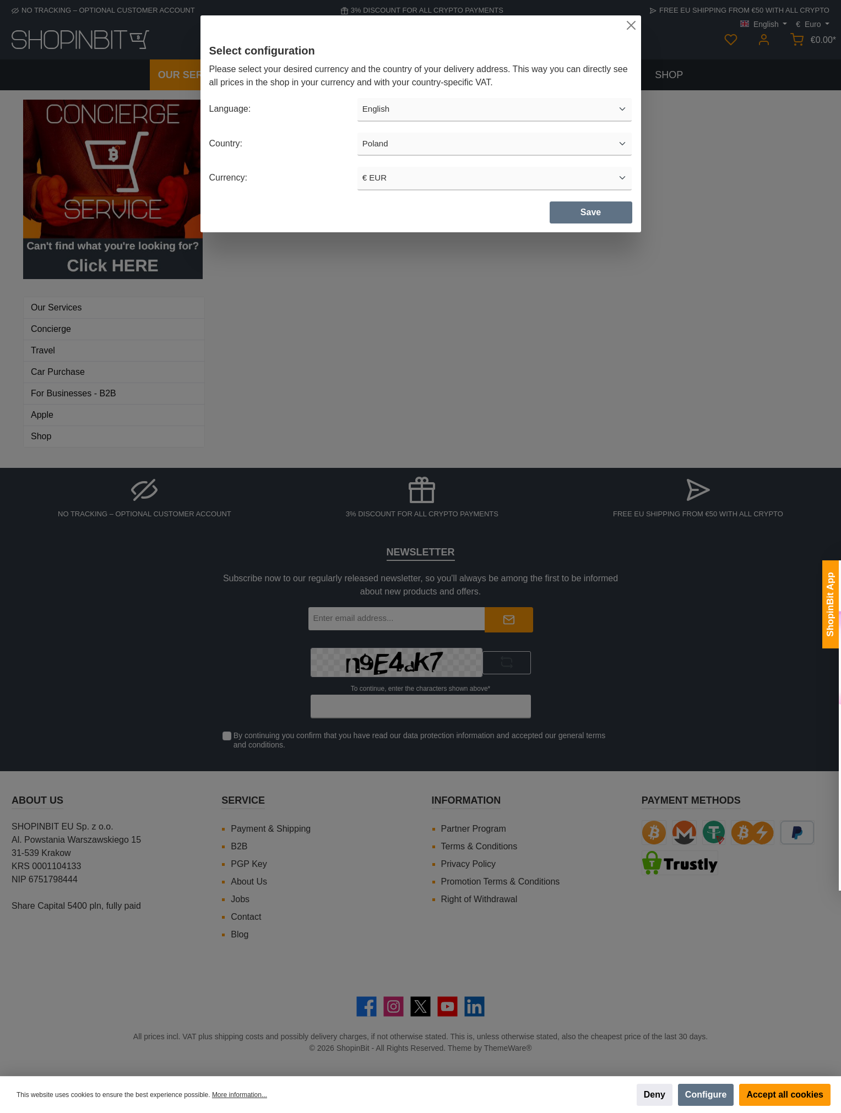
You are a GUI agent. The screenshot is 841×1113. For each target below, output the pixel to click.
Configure (706, 1094)
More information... (239, 1095)
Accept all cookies (784, 1094)
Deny (654, 1094)
